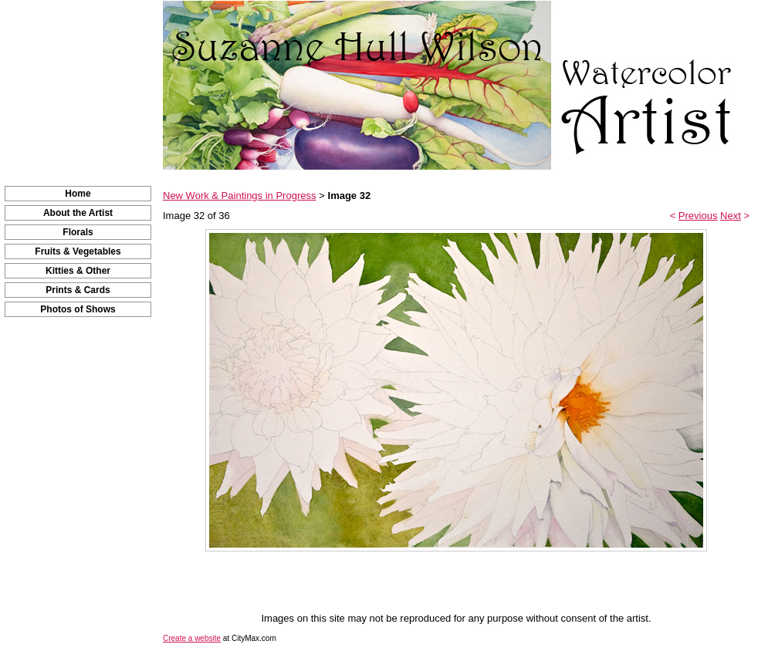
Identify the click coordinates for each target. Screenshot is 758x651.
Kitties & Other (78, 270)
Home (77, 193)
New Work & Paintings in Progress (239, 195)
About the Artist (78, 212)
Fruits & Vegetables (77, 251)
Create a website (192, 638)
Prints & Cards (78, 290)
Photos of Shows (77, 309)
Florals (78, 232)
